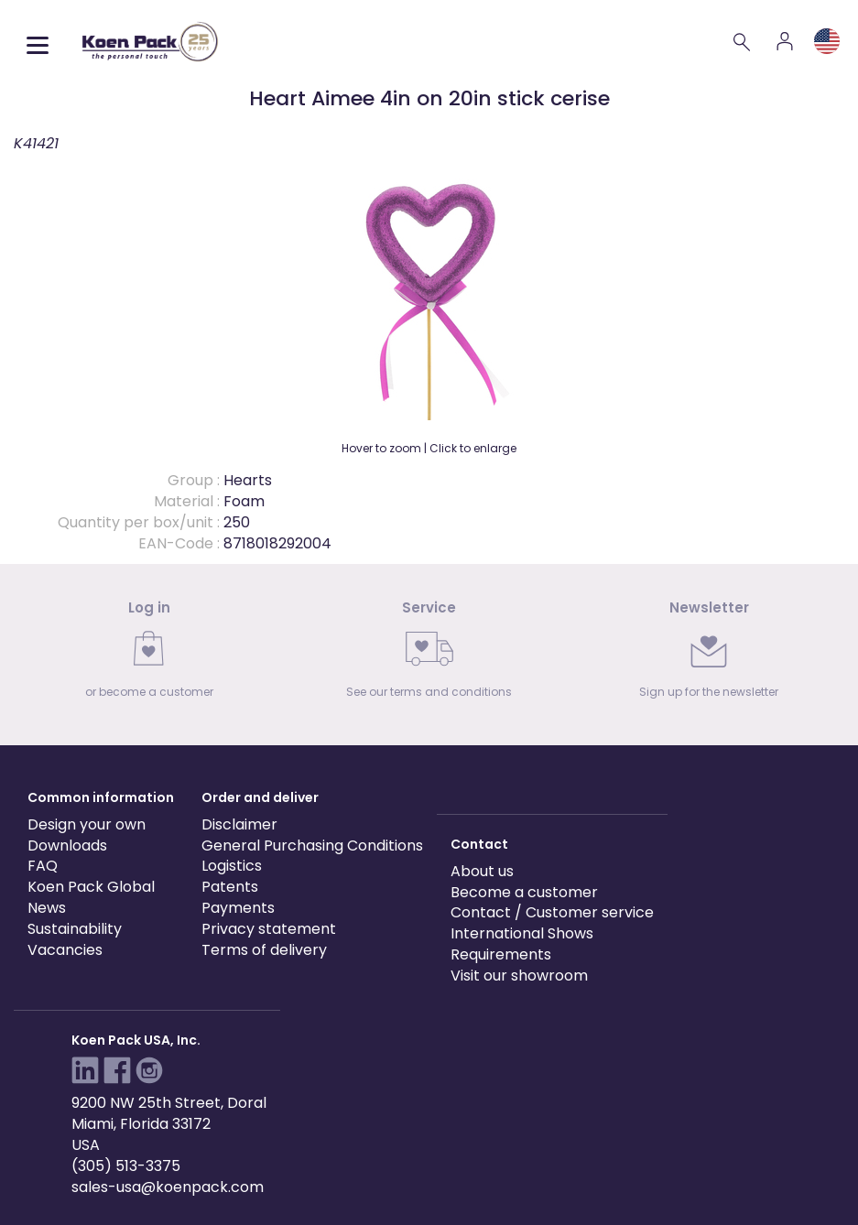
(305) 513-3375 (125, 1165)
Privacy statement (268, 928)
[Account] (784, 41)
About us (482, 871)
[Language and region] (827, 41)
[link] (149, 655)
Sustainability (74, 928)
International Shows (522, 933)
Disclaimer (239, 824)
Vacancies (65, 949)
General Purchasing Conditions (312, 845)
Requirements (501, 954)
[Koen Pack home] (150, 42)
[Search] (742, 41)
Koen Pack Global (91, 886)
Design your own (86, 824)
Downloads (67, 845)
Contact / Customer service (552, 912)
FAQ (42, 865)
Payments (238, 907)
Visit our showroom (519, 975)
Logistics (231, 865)
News (46, 907)
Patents (229, 886)
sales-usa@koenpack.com (167, 1187)
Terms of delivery (264, 949)
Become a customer (524, 892)
